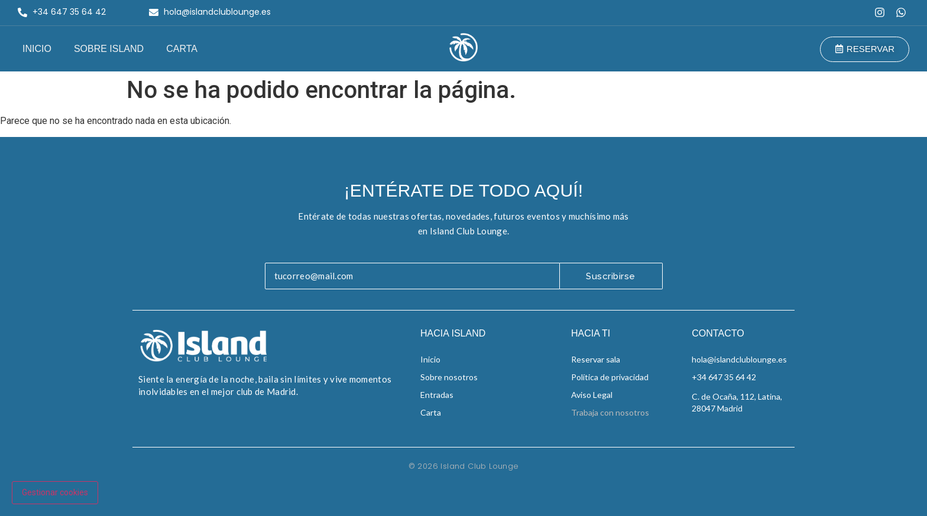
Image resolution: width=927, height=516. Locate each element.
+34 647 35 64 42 (724, 377)
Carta (181, 49)
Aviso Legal (591, 395)
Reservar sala (595, 359)
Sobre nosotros (449, 377)
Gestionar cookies (55, 492)
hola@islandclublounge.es (739, 359)
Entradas (436, 395)
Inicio (36, 49)
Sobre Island (109, 49)
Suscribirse (611, 276)
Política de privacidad (610, 377)
